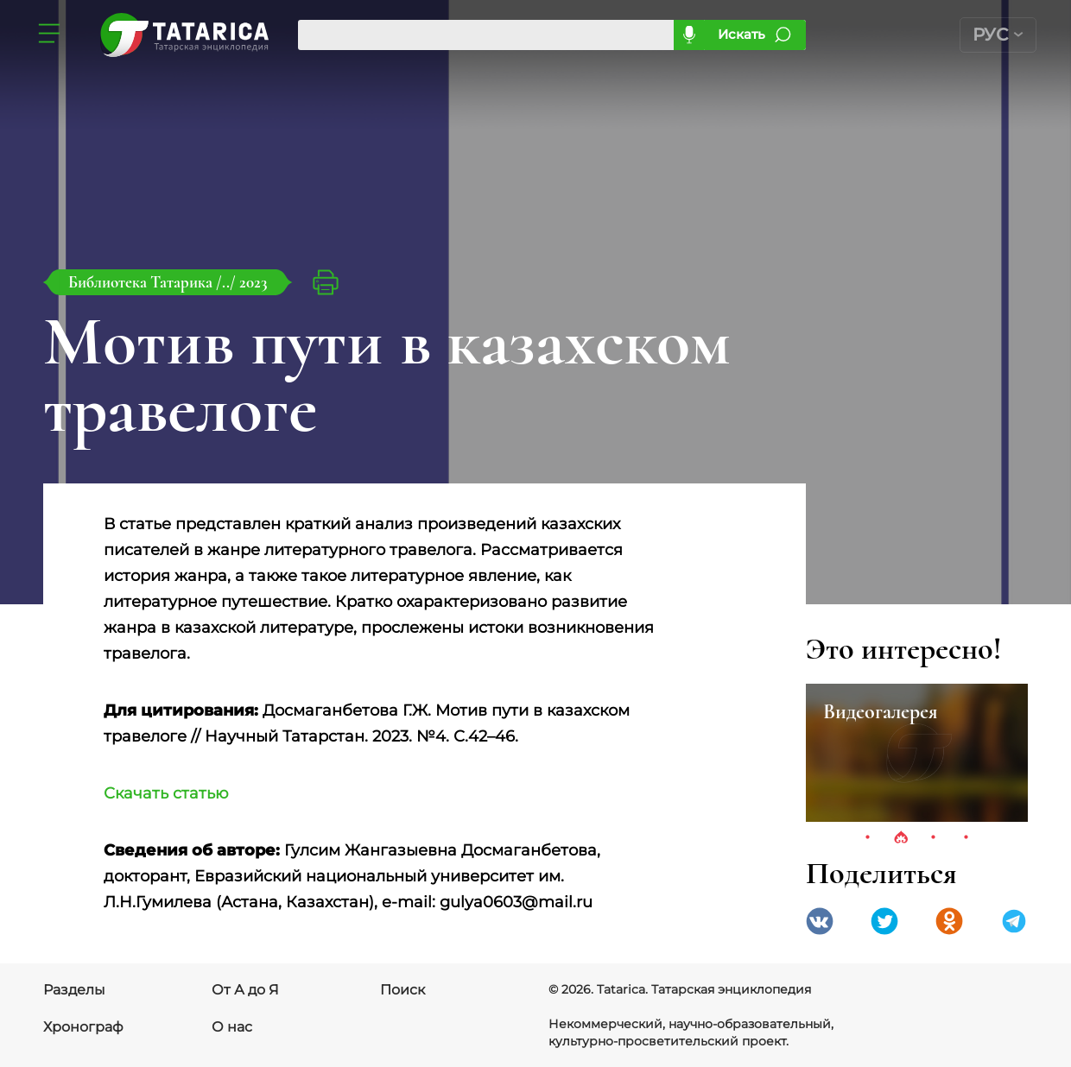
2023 (253, 282)
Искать (741, 34)
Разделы (74, 990)
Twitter (884, 921)
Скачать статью (166, 793)
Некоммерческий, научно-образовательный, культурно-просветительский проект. (690, 1032)
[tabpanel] (917, 753)
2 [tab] (900, 838)
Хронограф (83, 1027)
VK (819, 921)
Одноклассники (949, 921)
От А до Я (245, 990)
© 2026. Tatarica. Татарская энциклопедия (679, 989)
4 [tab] (966, 838)
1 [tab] (868, 838)
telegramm (1014, 921)
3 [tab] (933, 838)
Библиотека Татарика (142, 282)
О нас (232, 1027)
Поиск (402, 990)
